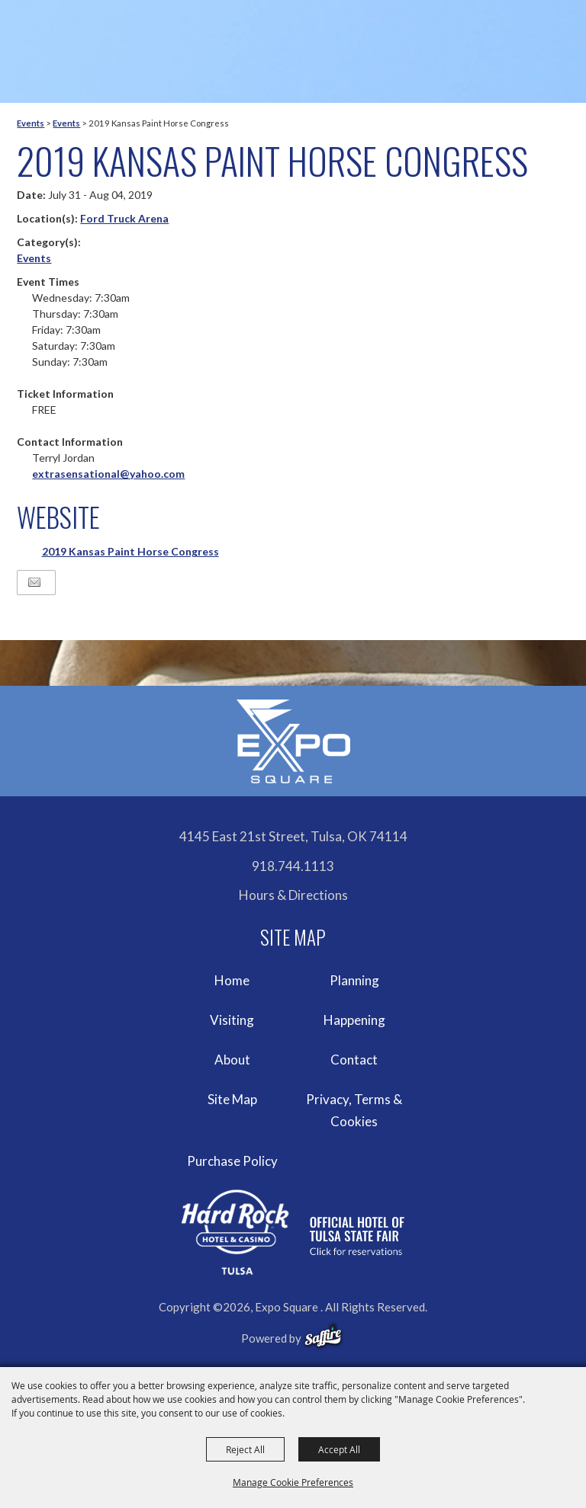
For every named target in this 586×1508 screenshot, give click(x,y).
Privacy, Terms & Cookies (354, 1110)
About (232, 1060)
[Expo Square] (293, 741)
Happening (354, 1020)
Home (232, 980)
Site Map (232, 1099)
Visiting (232, 1020)
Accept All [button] (339, 1449)
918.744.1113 (293, 866)
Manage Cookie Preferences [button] (293, 1482)
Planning (354, 980)
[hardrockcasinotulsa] (293, 1232)
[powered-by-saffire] (323, 1336)
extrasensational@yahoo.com (108, 473)
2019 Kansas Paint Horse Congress (130, 551)
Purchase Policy (232, 1161)
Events (30, 123)
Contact (354, 1060)
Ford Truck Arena (124, 218)
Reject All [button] (245, 1449)
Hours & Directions (293, 895)
